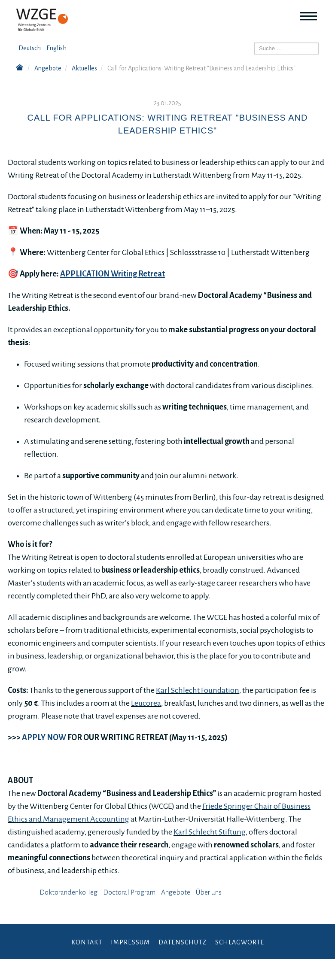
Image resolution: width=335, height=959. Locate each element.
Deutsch (29, 48)
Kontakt (86, 942)
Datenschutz (182, 942)
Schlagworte (239, 942)
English (56, 48)
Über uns (209, 892)
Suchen (254, 42)
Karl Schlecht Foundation (197, 690)
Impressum (130, 942)
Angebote (175, 892)
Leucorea (146, 703)
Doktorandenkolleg (68, 892)
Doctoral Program (129, 892)
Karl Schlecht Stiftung (210, 832)
